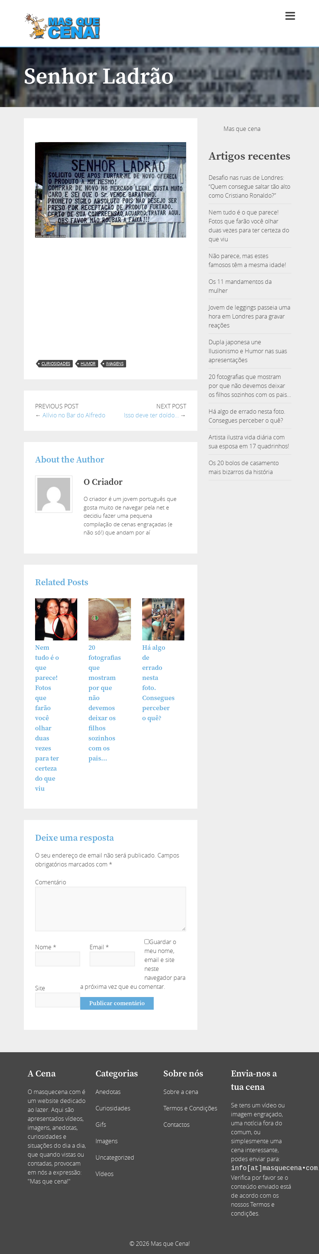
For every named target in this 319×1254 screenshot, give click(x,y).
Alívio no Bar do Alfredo (74, 415)
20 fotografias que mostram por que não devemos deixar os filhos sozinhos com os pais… (250, 386)
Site (40, 988)
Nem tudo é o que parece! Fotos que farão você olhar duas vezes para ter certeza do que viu (47, 718)
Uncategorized (115, 1157)
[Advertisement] (110, 299)
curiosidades (55, 363)
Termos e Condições (190, 1108)
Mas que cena (241, 129)
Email (99, 947)
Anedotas (108, 1092)
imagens (114, 363)
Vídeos (104, 1174)
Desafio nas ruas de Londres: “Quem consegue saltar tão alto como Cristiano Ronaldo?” (249, 186)
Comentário (50, 882)
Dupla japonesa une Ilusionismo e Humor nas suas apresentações (248, 351)
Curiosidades (113, 1108)
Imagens (107, 1141)
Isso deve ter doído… (151, 415)
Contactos (176, 1124)
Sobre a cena (180, 1092)
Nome (45, 947)
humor (88, 363)
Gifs (101, 1124)
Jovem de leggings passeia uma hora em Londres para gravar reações (249, 316)
